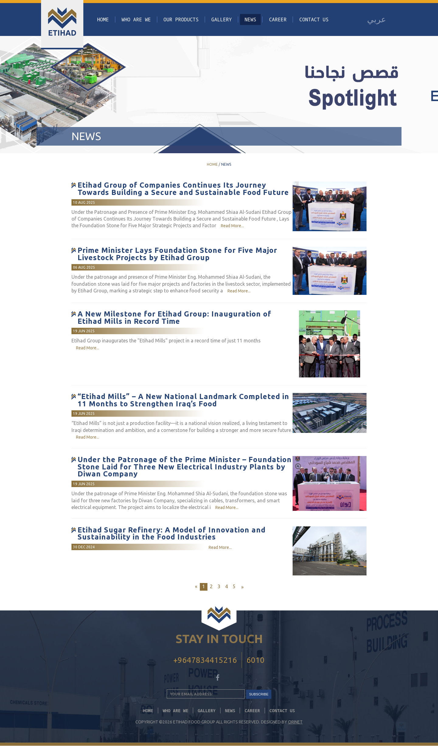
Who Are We (136, 19)
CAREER (278, 19)
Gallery (221, 19)
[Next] (241, 587)
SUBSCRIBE (259, 694)
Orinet (295, 722)
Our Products (181, 19)
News (250, 19)
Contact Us (313, 19)
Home (103, 19)
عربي (376, 19)
